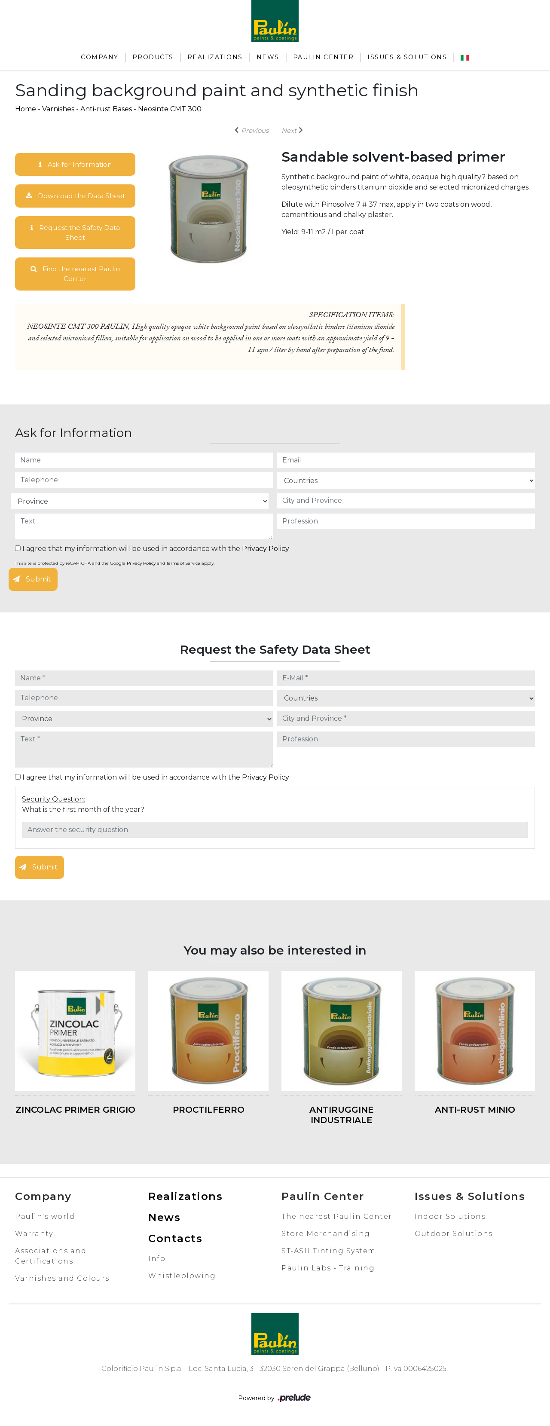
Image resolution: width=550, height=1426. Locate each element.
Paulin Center (323, 57)
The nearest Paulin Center (336, 1218)
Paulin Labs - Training (328, 1270)
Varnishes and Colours (62, 1280)
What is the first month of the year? (83, 811)
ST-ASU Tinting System (328, 1253)
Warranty (34, 1235)
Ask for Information (75, 164)
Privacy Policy (265, 551)
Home (25, 109)
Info (156, 1260)
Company (100, 57)
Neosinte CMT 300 (170, 109)
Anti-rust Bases (106, 109)
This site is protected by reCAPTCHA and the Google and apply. (114, 565)
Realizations (215, 57)
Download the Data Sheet (75, 196)
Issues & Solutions (407, 57)
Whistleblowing (182, 1277)
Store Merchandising (325, 1235)
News (268, 57)
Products (153, 57)
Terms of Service (183, 565)
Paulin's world (45, 1218)
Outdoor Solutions (454, 1235)
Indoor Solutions (450, 1218)
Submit (32, 581)
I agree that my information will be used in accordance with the (152, 551)
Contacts (175, 1240)
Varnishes (58, 109)
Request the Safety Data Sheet (75, 233)
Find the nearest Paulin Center (75, 275)
